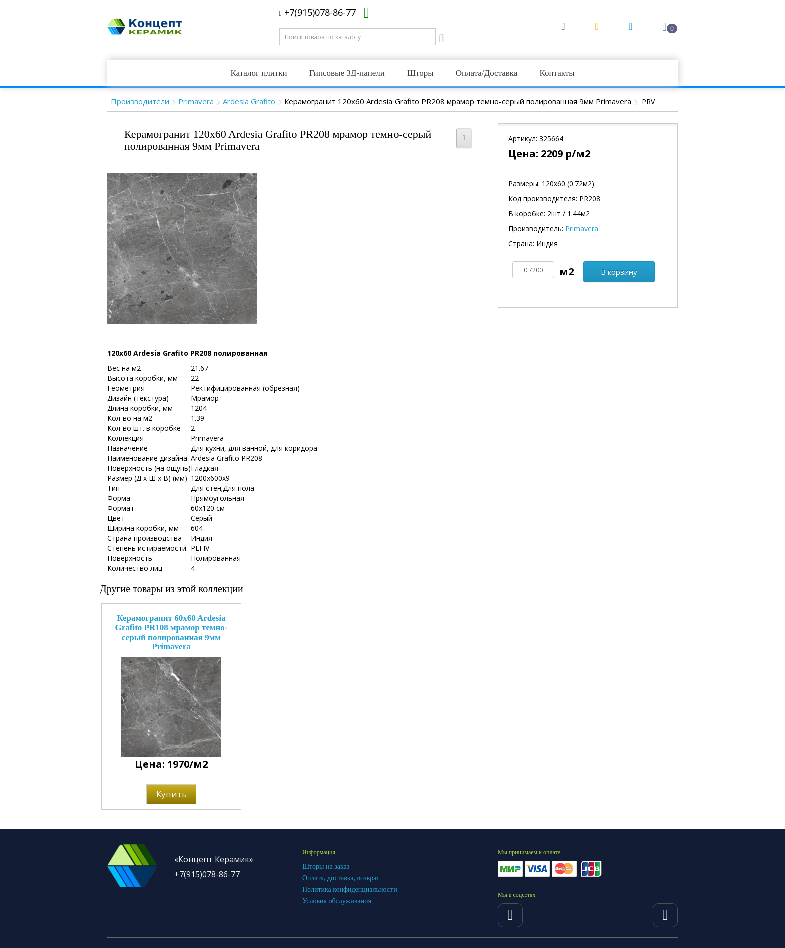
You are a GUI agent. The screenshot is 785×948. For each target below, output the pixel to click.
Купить (171, 794)
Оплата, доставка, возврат (340, 878)
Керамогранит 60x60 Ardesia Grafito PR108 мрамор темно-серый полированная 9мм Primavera (171, 632)
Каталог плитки (258, 73)
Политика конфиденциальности (349, 889)
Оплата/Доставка (487, 73)
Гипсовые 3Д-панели (347, 73)
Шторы (420, 73)
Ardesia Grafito (249, 101)
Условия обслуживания (336, 901)
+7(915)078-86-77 (317, 12)
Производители (140, 101)
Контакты (556, 73)
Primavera (196, 101)
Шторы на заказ (325, 866)
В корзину (619, 272)
